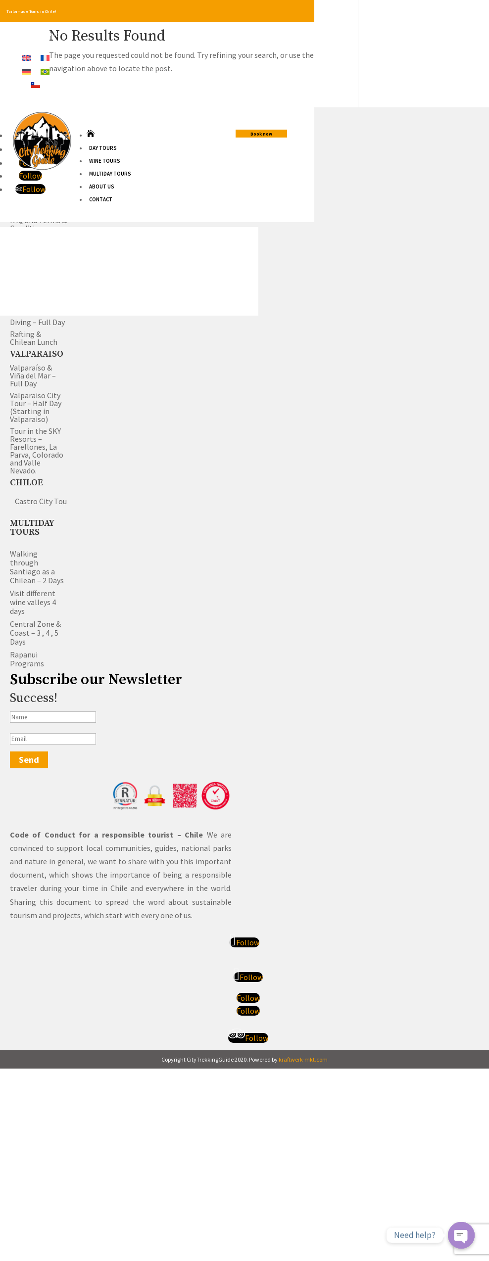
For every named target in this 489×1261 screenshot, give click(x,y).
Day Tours (103, 147)
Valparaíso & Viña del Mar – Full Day (33, 375)
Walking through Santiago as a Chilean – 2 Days (37, 567)
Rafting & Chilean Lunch (33, 338)
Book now (261, 134)
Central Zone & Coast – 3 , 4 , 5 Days (35, 633)
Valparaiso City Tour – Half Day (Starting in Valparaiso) (35, 407)
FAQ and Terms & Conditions (38, 224)
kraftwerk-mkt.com (303, 1060)
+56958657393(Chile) (40, 34)
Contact (100, 199)
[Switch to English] (26, 57)
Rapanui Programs (27, 659)
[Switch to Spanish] (35, 84)
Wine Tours (104, 160)
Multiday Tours (110, 173)
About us (101, 186)
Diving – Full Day (37, 322)
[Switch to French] (45, 57)
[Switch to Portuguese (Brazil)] (45, 70)
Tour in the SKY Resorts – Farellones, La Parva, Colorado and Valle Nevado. (36, 450)
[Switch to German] (26, 70)
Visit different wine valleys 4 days (33, 602)
